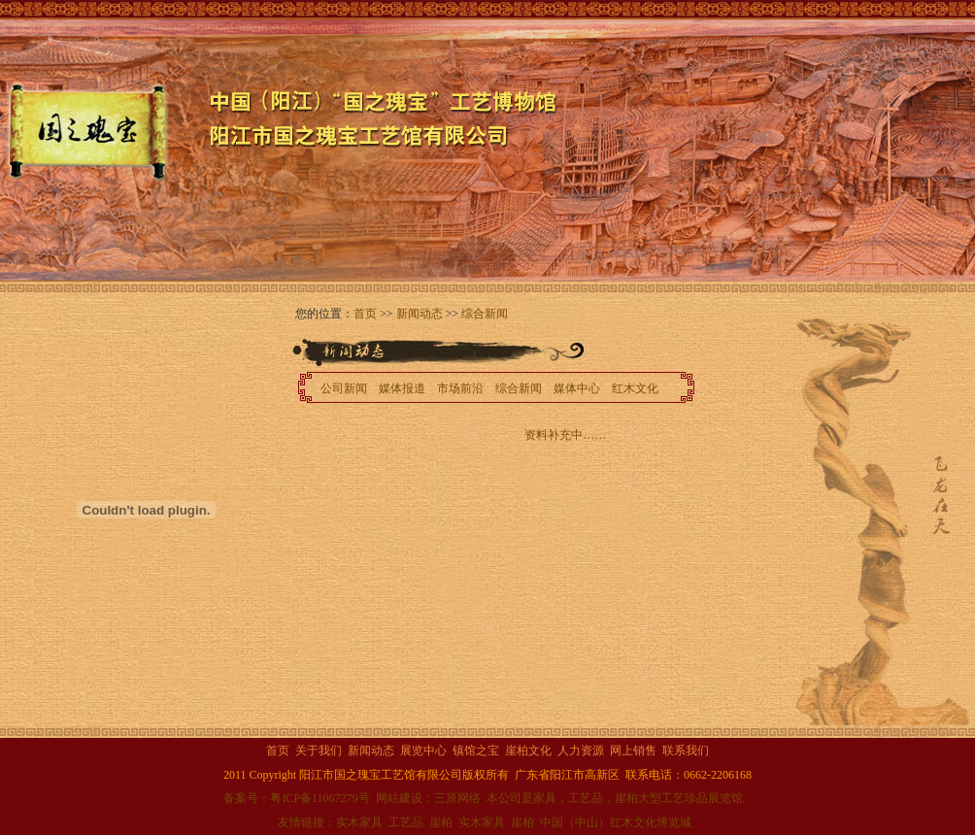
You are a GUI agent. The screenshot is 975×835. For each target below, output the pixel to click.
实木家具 (359, 822)
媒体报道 (402, 388)
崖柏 (441, 822)
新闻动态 (419, 313)
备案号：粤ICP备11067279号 (296, 798)
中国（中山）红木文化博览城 (615, 822)
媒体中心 (577, 388)
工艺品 (405, 822)
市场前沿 (460, 388)
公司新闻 (343, 388)
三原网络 (457, 798)
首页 (365, 313)
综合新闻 (484, 313)
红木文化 (635, 388)
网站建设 (399, 798)
